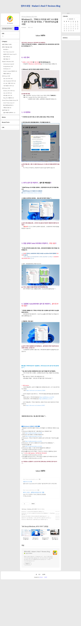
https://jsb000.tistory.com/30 (45, 419)
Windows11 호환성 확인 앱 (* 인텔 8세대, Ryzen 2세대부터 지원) (34, 565)
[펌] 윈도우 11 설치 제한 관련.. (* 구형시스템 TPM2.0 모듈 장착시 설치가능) (36, 563)
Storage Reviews (8, 66)
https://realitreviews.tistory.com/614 (32, 213)
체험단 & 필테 (7, 73)
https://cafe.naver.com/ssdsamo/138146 (35, 411)
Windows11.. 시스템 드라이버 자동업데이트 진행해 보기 (32, 557)
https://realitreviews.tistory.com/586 (33, 454)
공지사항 (5, 49)
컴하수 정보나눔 (7, 47)
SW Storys (6, 88)
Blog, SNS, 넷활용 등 (8, 98)
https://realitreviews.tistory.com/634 (33, 479)
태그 (39, 620)
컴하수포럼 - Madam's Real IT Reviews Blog (40, 5)
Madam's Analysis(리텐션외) (10, 71)
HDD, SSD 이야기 (7, 78)
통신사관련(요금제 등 (8, 105)
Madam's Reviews (8, 61)
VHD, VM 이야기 (7, 93)
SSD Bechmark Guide (8, 64)
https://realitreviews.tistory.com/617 (33, 470)
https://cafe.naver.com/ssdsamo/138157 (35, 426)
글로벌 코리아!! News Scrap (9, 54)
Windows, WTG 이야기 (9, 90)
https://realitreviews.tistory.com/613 (33, 457)
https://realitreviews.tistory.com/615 (33, 462)
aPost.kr (41, 623)
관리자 (46, 623)
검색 (16, 28)
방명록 (43, 620)
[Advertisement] (10, 155)
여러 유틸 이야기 (7, 95)
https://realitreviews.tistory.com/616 (33, 467)
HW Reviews (6, 68)
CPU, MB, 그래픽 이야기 (9, 83)
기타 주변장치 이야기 (8, 85)
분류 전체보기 (7, 44)
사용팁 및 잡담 (7, 107)
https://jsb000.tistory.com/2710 (47, 418)
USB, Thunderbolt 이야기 (9, 81)
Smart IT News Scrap (8, 103)
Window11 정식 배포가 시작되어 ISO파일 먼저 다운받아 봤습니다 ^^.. (35, 562)
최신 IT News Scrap (8, 52)
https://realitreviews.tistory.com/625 (33, 476)
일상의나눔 (5, 110)
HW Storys (6, 76)
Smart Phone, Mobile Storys (10, 100)
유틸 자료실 (6, 59)
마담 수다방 (6, 56)
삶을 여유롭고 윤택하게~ (9, 112)
